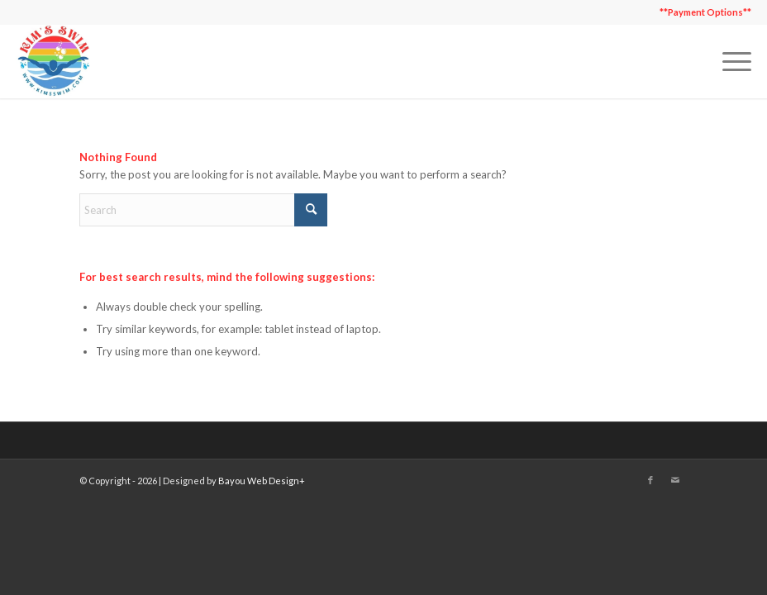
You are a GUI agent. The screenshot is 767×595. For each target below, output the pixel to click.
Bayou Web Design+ (261, 480)
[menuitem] (701, 12)
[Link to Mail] (675, 480)
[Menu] (728, 61)
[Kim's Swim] (53, 61)
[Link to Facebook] (650, 480)
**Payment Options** (705, 12)
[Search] (203, 209)
